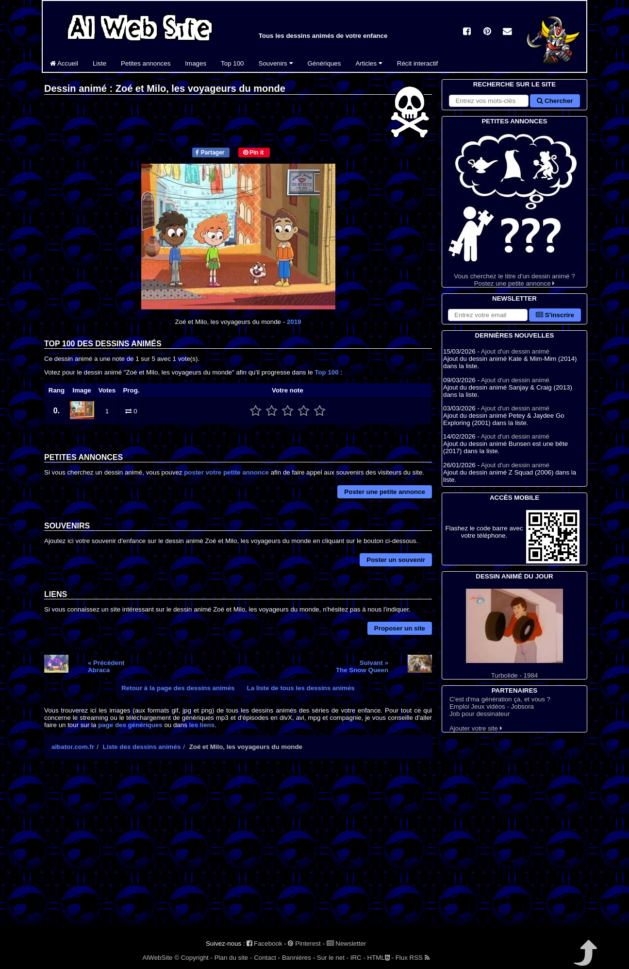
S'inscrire (555, 315)
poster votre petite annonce (226, 472)
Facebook (264, 943)
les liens (202, 725)
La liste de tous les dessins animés (301, 688)
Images (195, 63)
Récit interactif (417, 63)
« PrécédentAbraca (106, 666)
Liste (99, 63)
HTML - (380, 957)
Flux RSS (413, 957)
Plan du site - (233, 957)
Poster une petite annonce (384, 491)
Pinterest (304, 943)
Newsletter (346, 943)
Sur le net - (332, 957)
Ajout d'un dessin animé (515, 351)
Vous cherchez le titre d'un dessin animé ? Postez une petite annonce (514, 206)
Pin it (253, 152)
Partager (210, 152)
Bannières (296, 957)
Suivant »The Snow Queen (362, 666)
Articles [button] (368, 63)
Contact (265, 957)
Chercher (555, 100)
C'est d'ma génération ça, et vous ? (499, 699)
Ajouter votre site (475, 728)
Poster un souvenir (395, 559)
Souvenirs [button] (276, 63)
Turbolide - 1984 (514, 634)
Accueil (64, 63)
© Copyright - (193, 957)
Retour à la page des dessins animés (177, 688)
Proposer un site (399, 628)
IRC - (357, 957)
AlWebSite (158, 957)
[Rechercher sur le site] (489, 101)
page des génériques (130, 725)
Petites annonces (145, 63)
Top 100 (232, 63)
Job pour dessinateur (479, 713)
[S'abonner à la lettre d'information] (488, 315)
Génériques (324, 63)
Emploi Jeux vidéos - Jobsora (491, 706)
